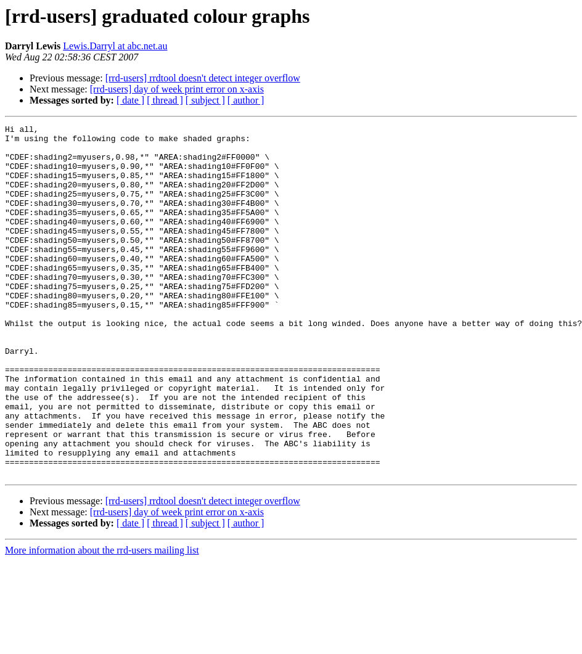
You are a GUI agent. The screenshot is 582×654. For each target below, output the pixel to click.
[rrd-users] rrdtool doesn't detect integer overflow (202, 78)
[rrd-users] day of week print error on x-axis (177, 89)
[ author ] (245, 100)
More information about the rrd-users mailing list (102, 620)
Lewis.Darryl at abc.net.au (115, 46)
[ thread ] (165, 100)
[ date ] (130, 100)
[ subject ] (205, 100)
